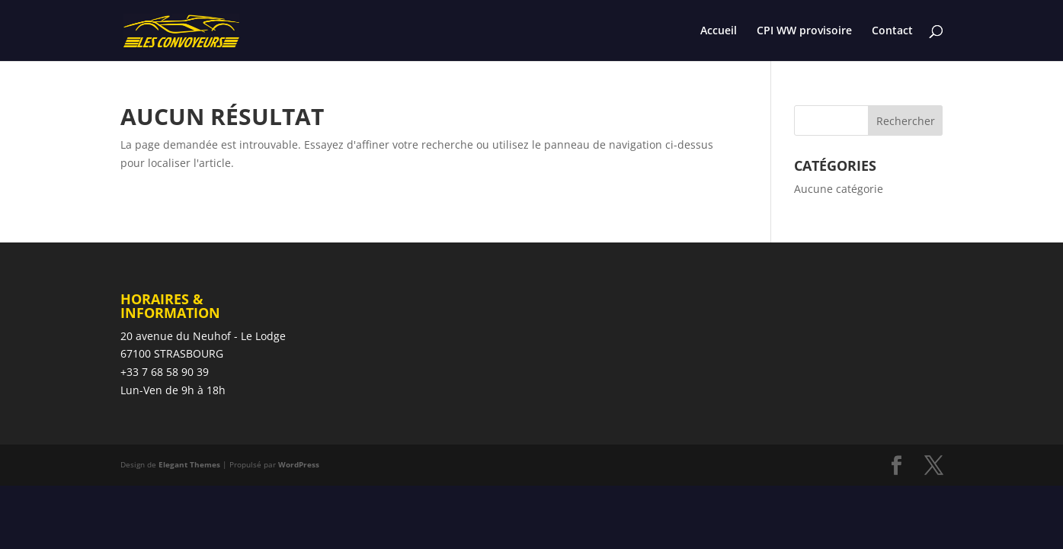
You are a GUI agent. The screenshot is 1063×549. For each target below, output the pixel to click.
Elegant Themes (189, 464)
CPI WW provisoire (804, 31)
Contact (892, 31)
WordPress (298, 464)
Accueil (718, 31)
